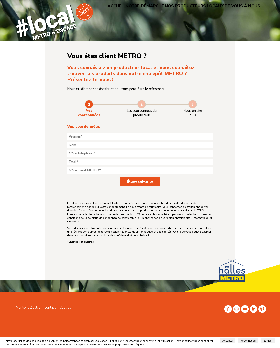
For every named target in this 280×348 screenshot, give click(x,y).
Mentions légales (28, 324)
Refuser (268, 341)
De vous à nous (233, 6)
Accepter (227, 341)
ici (128, 236)
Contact (50, 324)
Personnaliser (248, 341)
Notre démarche (153, 6)
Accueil (128, 6)
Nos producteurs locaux (194, 6)
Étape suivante (140, 181)
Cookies (65, 324)
